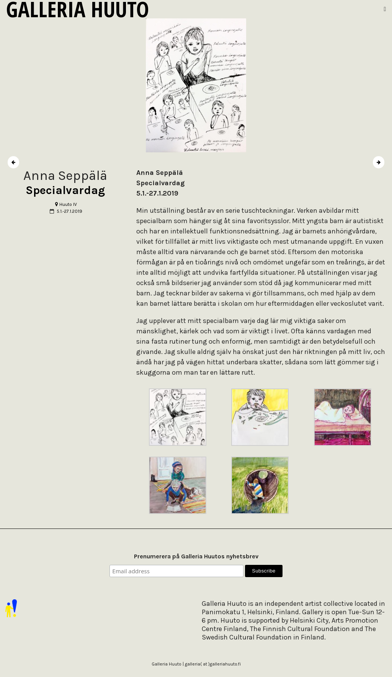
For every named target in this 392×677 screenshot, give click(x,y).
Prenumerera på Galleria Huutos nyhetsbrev (196, 556)
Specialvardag (65, 190)
